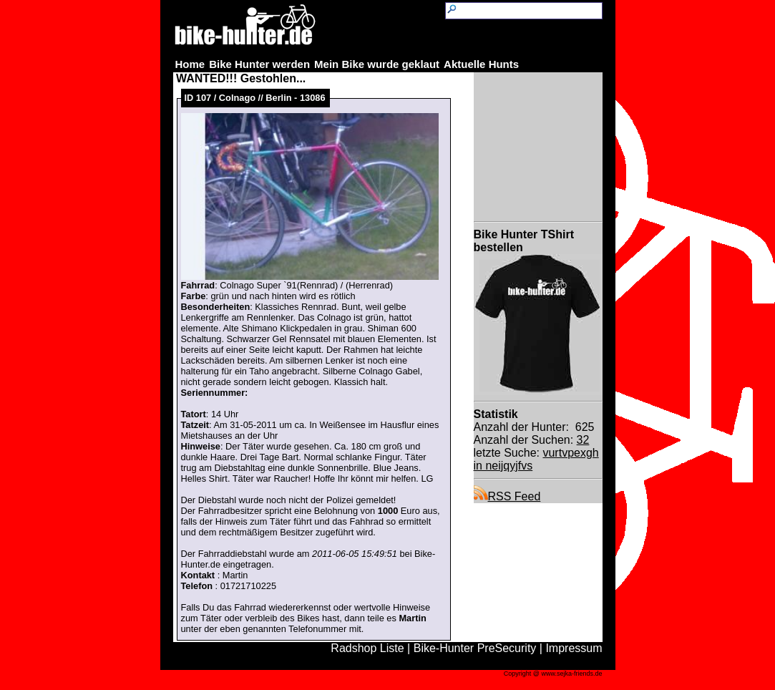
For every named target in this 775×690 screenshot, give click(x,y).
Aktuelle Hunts (481, 64)
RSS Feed (507, 496)
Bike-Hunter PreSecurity (475, 648)
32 (583, 440)
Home (190, 64)
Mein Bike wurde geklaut (376, 64)
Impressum (573, 648)
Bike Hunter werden (259, 64)
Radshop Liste (367, 648)
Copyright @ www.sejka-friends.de (553, 673)
